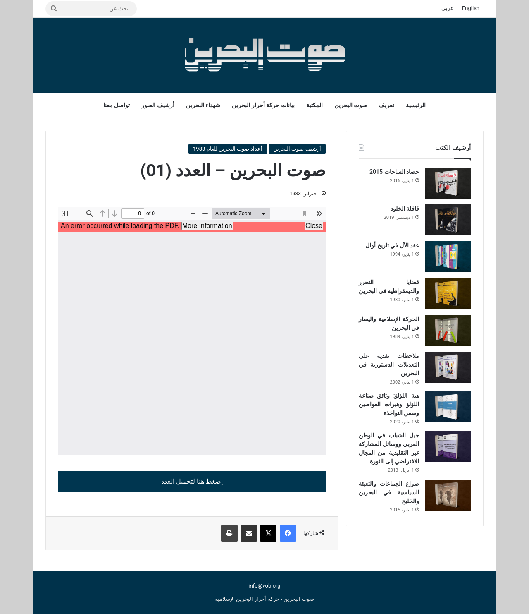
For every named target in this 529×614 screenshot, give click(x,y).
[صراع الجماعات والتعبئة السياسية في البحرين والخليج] (448, 495)
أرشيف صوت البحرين (297, 149)
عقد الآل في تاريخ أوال (392, 245)
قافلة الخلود (405, 208)
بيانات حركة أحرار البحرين (263, 105)
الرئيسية (416, 105)
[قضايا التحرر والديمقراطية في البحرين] (448, 293)
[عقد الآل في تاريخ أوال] (448, 256)
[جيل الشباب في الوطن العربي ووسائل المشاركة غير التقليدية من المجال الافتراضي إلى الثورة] (448, 446)
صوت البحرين (350, 105)
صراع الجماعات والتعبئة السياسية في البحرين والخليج (389, 492)
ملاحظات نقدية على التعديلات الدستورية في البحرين (389, 365)
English (470, 8)
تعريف (386, 105)
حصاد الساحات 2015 (394, 171)
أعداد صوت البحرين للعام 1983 (227, 149)
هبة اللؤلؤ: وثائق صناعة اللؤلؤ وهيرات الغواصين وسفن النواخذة (389, 404)
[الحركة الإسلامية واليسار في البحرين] (448, 330)
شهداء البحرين (203, 105)
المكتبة (314, 105)
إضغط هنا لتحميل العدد (192, 481)
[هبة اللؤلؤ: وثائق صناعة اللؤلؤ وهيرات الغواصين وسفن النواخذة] (448, 406)
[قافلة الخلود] (448, 219)
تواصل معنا (116, 105)
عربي (447, 8)
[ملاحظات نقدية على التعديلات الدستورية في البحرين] (448, 367)
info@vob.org (264, 586)
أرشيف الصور (157, 105)
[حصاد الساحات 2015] (448, 183)
